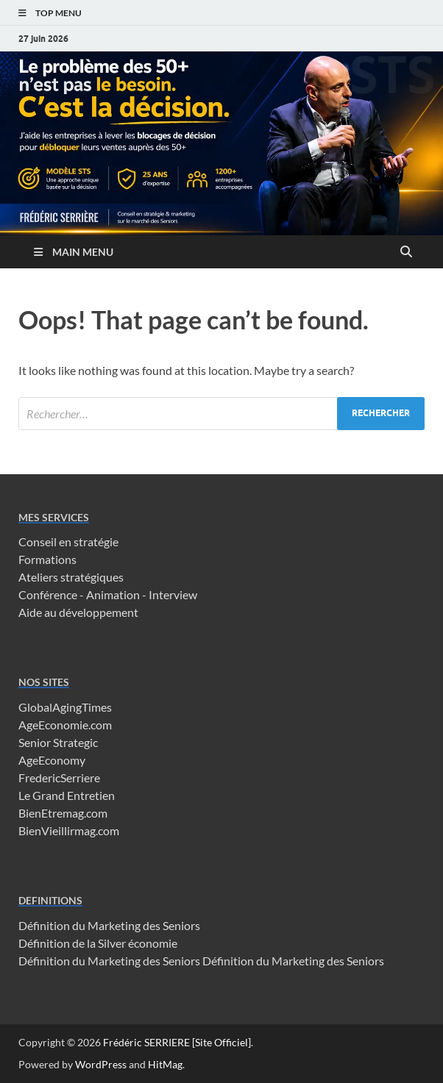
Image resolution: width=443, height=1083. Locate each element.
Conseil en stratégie (68, 541)
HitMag (165, 1064)
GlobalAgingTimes (65, 707)
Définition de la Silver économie (97, 943)
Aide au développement (78, 612)
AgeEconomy (51, 760)
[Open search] (406, 252)
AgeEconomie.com (65, 725)
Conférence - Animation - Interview (107, 594)
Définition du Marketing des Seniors (109, 925)
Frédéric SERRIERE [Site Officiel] (177, 1042)
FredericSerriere (59, 777)
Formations (47, 559)
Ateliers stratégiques (71, 577)
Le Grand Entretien (66, 795)
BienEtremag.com (62, 813)
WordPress (101, 1064)
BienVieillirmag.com (68, 830)
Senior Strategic (58, 742)
